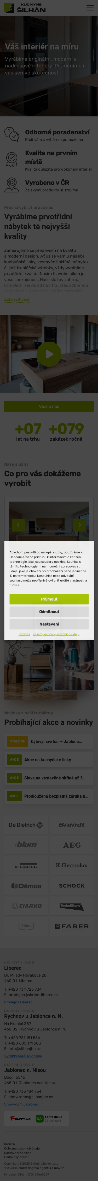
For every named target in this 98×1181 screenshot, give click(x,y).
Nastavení (49, 624)
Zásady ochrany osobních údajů (56, 634)
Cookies (24, 634)
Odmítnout (49, 611)
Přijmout (49, 599)
